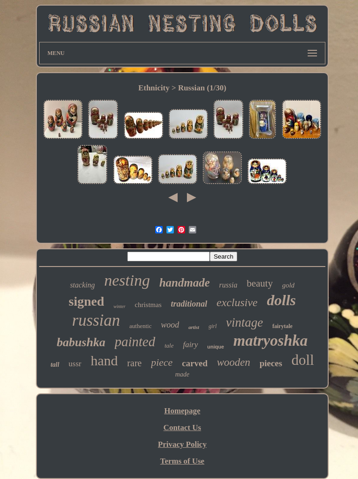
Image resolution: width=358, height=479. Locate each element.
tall (54, 364)
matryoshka (271, 340)
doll (302, 360)
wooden (233, 362)
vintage (244, 322)
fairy (190, 344)
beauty (260, 283)
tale (169, 345)
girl (212, 326)
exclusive (237, 302)
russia (228, 285)
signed (86, 301)
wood (170, 324)
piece (161, 362)
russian (96, 320)
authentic (141, 325)
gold (288, 285)
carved (194, 363)
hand (104, 360)
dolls (281, 300)
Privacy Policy (182, 444)
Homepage (182, 410)
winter (119, 306)
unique (215, 346)
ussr (75, 363)
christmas (148, 304)
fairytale (282, 326)
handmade (184, 282)
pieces (271, 363)
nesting (127, 280)
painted (135, 341)
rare (134, 363)
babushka (81, 342)
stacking (82, 285)
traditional (189, 303)
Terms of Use (182, 461)
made (182, 374)
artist (193, 327)
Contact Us (182, 427)
